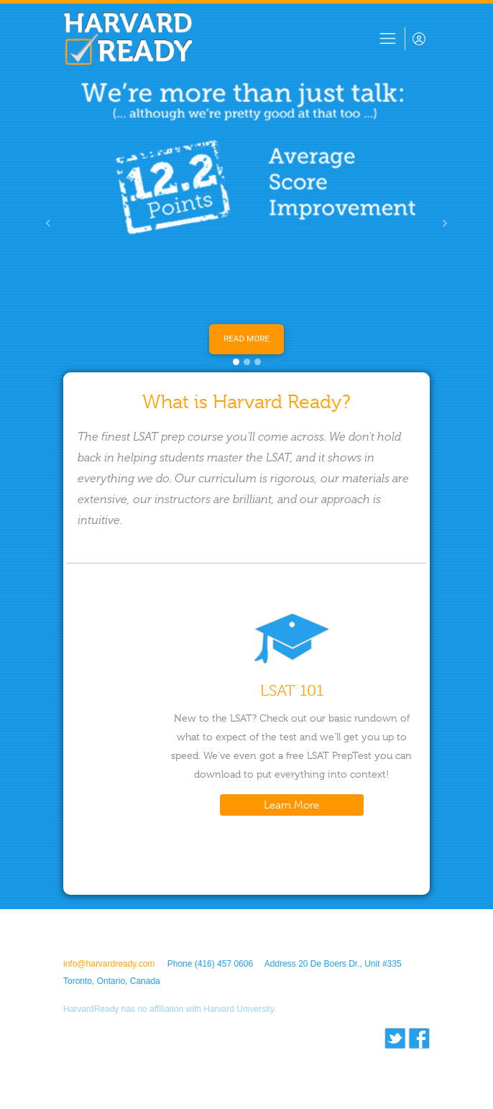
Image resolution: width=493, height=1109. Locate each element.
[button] (48, 223)
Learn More (291, 805)
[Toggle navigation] (387, 39)
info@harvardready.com (109, 964)
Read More (246, 338)
